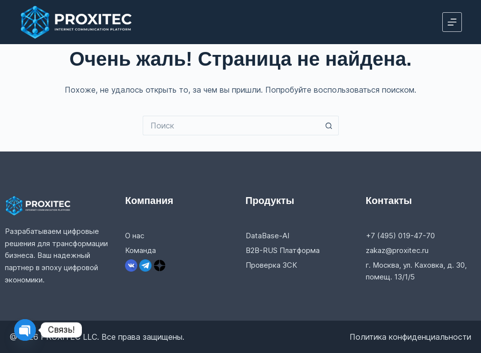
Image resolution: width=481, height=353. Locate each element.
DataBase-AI (267, 235)
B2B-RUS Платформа (283, 250)
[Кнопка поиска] (329, 125)
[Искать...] (231, 125)
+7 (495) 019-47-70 (400, 235)
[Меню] (452, 22)
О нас (134, 235)
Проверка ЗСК (271, 265)
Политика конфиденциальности (410, 337)
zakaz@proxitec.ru (397, 250)
